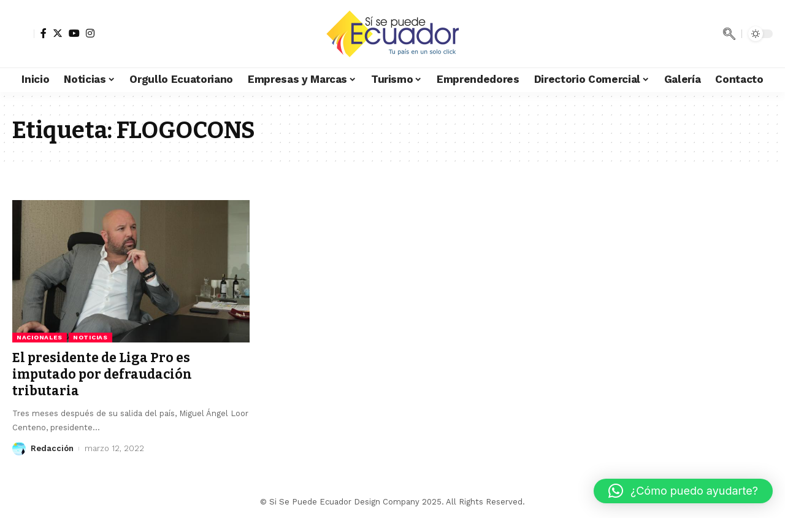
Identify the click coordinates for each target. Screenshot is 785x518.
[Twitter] (58, 33)
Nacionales (40, 337)
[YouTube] (74, 33)
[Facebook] (43, 33)
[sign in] (23, 34)
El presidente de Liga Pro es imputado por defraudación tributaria (102, 375)
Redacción (52, 448)
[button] (683, 491)
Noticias (90, 337)
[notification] (711, 34)
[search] (729, 34)
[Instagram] (90, 33)
